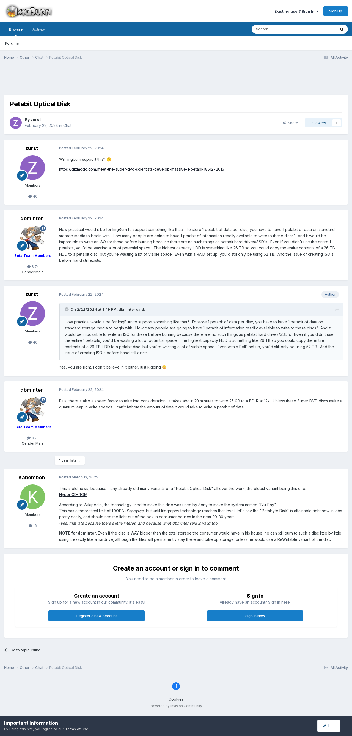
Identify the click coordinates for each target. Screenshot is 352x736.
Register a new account (96, 616)
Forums (12, 43)
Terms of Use (76, 729)
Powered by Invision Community (176, 706)
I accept (331, 725)
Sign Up (335, 11)
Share (290, 123)
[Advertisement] (176, 80)
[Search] (280, 29)
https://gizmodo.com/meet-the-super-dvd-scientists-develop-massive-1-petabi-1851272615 (141, 169)
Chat (67, 125)
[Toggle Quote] (67, 309)
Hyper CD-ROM (73, 494)
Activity (38, 29)
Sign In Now (255, 616)
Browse (16, 31)
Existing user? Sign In (296, 11)
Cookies (176, 699)
